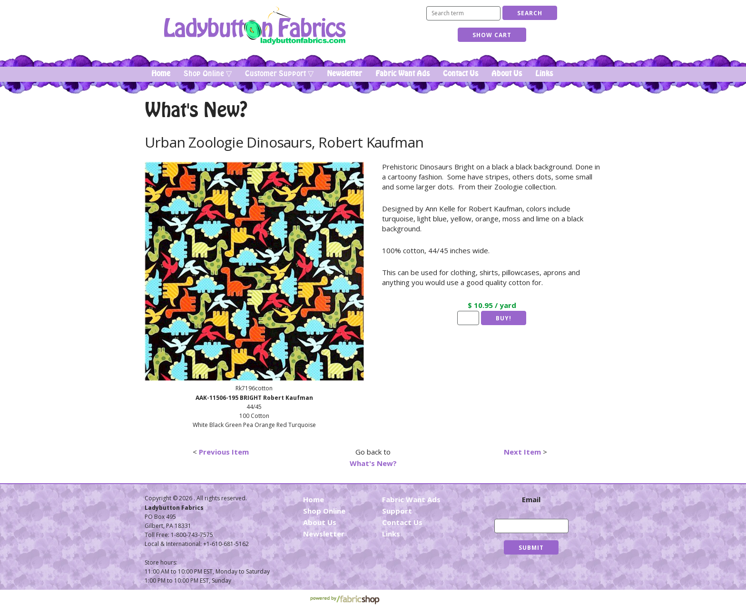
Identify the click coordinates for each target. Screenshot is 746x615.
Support (397, 511)
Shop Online (324, 511)
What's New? (373, 463)
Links (544, 74)
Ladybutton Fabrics (254, 25)
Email (531, 499)
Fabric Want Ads (402, 74)
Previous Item (224, 451)
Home (160, 74)
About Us (506, 74)
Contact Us (460, 74)
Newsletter (344, 74)
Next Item (522, 451)
